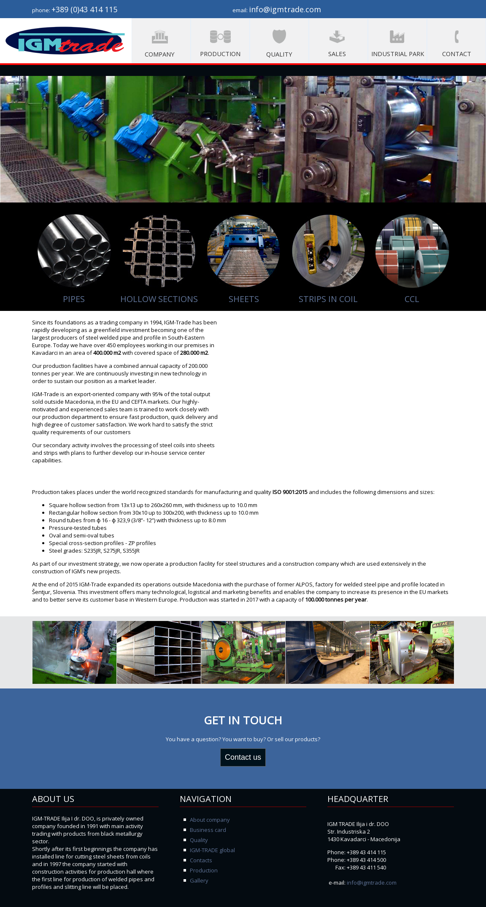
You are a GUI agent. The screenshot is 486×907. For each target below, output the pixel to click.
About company (210, 819)
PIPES (74, 299)
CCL (412, 299)
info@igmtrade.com (372, 882)
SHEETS (244, 299)
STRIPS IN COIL (328, 299)
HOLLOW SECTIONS (159, 299)
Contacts (201, 860)
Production (204, 870)
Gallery (199, 880)
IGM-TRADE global (212, 850)
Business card (208, 830)
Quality (199, 840)
